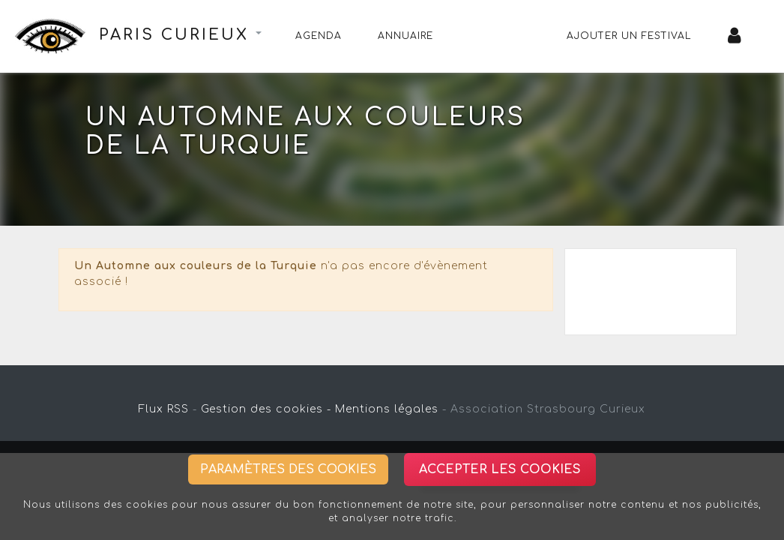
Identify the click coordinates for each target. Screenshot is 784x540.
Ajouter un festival (629, 36)
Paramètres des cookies (288, 469)
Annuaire (405, 36)
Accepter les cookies (500, 469)
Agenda (318, 36)
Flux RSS (164, 409)
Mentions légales (386, 409)
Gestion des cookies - (266, 409)
